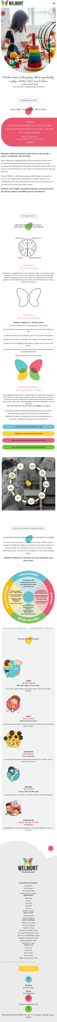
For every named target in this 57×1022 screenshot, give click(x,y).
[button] (54, 3)
